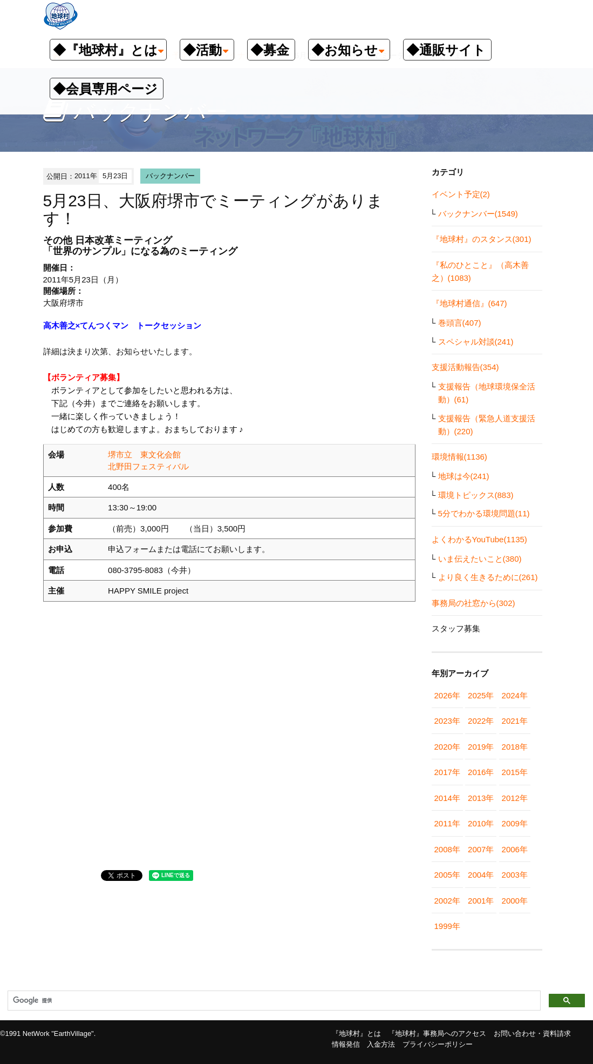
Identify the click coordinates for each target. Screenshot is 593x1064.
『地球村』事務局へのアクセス (437, 1033)
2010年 (481, 823)
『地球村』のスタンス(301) (481, 239)
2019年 (481, 746)
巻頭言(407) (459, 322)
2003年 (515, 874)
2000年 (515, 900)
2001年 (481, 900)
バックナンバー (170, 176)
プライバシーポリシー (438, 1044)
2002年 (447, 900)
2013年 (481, 798)
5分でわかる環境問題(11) (484, 513)
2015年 (515, 772)
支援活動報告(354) (465, 367)
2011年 (447, 823)
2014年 (447, 798)
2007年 (481, 849)
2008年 (447, 849)
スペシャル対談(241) (476, 341)
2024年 (515, 695)
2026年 (447, 695)
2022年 (481, 720)
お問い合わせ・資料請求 (532, 1033)
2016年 (481, 772)
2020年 (447, 746)
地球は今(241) (463, 476)
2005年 (447, 874)
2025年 (481, 695)
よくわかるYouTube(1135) (479, 539)
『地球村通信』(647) (469, 303)
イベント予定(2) (461, 194)
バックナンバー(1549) (478, 213)
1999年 (447, 926)
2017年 (447, 772)
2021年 (515, 720)
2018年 (515, 746)
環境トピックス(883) (476, 495)
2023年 (447, 720)
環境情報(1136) (459, 456)
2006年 (515, 849)
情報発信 (346, 1044)
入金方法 (381, 1044)
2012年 (515, 798)
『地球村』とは (356, 1033)
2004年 (481, 874)
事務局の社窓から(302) (473, 603)
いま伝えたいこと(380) (480, 558)
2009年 (515, 823)
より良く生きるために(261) (488, 577)
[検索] (273, 1001)
